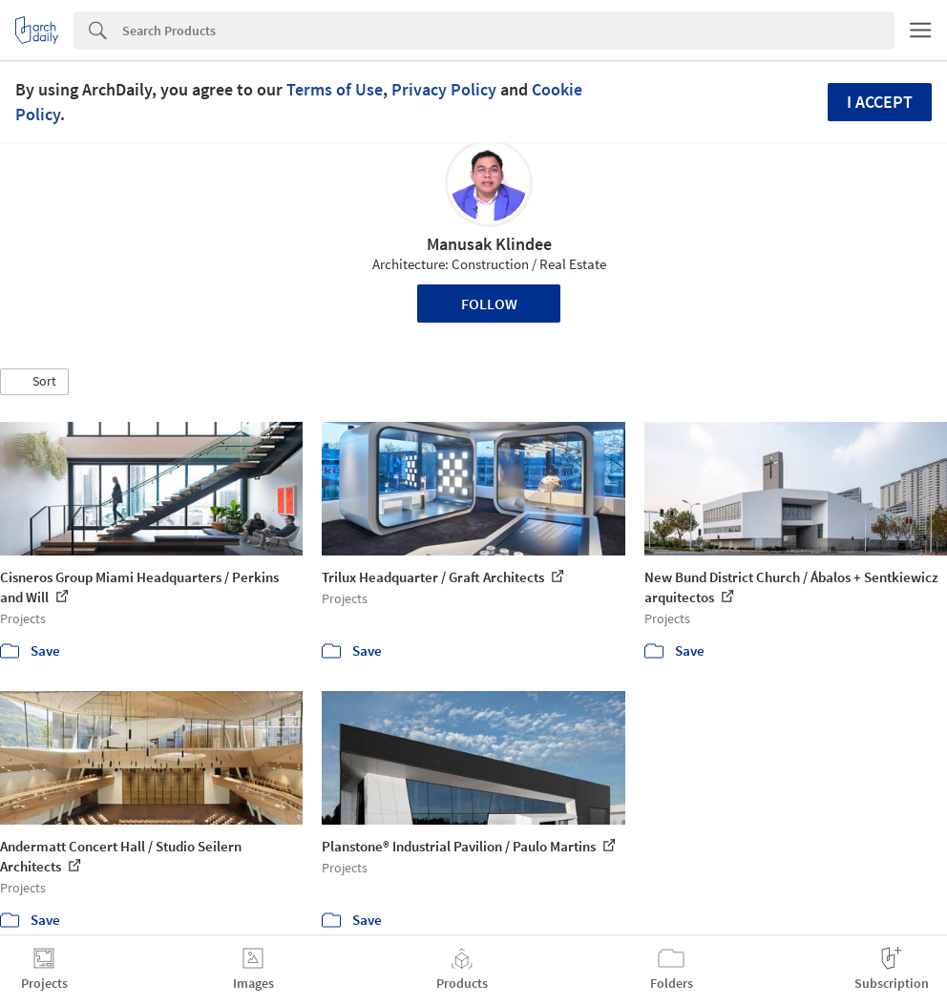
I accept (880, 102)
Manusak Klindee (489, 244)
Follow (489, 303)
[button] (34, 381)
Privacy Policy (443, 89)
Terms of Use (334, 89)
